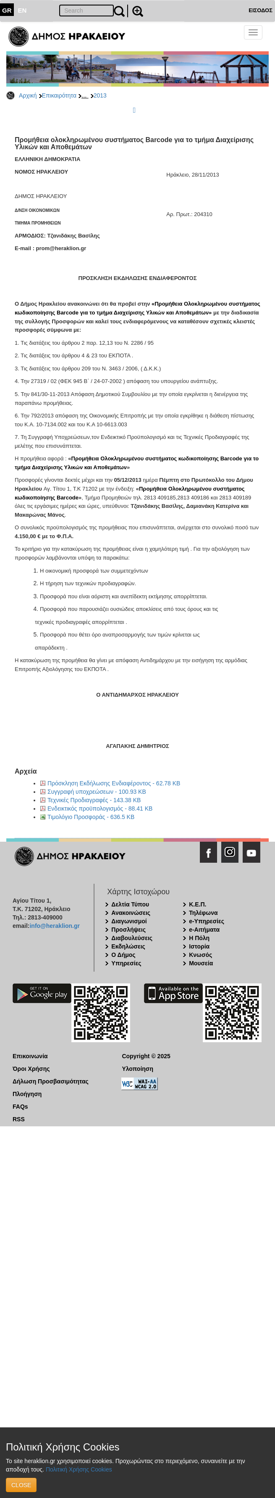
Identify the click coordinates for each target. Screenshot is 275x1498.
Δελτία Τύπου (130, 904)
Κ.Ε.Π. (197, 904)
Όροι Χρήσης (31, 1068)
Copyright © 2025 (146, 1056)
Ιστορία (199, 946)
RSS (19, 1119)
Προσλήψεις (128, 929)
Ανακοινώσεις (130, 912)
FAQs (20, 1106)
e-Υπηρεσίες (206, 921)
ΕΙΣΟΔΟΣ (260, 10)
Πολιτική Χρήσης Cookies (79, 1469)
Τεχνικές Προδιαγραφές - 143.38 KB (94, 800)
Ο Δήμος (123, 954)
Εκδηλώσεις (128, 946)
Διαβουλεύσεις (131, 938)
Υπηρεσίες (126, 963)
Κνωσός (200, 954)
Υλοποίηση (137, 1068)
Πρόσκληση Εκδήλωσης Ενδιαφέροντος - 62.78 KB (113, 783)
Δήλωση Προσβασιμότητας (51, 1081)
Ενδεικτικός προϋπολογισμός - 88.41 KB (99, 808)
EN (22, 10)
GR (7, 10)
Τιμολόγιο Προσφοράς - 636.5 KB (90, 817)
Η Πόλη (199, 938)
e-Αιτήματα (204, 929)
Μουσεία (201, 963)
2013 (100, 95)
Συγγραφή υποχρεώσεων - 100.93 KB (96, 791)
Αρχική (28, 95)
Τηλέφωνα (203, 912)
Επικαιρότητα (59, 95)
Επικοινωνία (30, 1056)
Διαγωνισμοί (129, 921)
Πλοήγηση (27, 1094)
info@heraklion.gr (54, 925)
